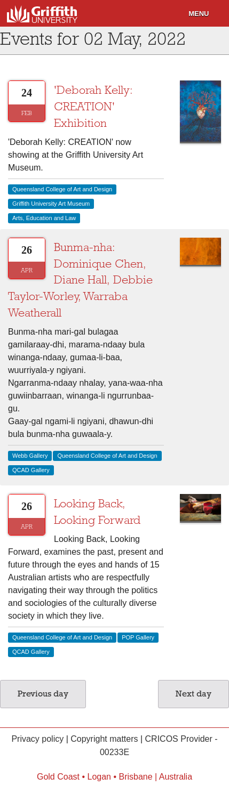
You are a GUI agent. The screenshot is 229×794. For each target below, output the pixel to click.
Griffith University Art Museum (51, 203)
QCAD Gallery (31, 470)
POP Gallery (138, 637)
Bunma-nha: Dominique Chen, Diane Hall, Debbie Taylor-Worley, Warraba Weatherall (80, 280)
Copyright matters (104, 738)
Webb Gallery (30, 455)
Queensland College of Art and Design (62, 189)
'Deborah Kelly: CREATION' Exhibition (93, 106)
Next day (193, 694)
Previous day (43, 694)
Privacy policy (37, 738)
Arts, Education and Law (44, 218)
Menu (198, 14)
